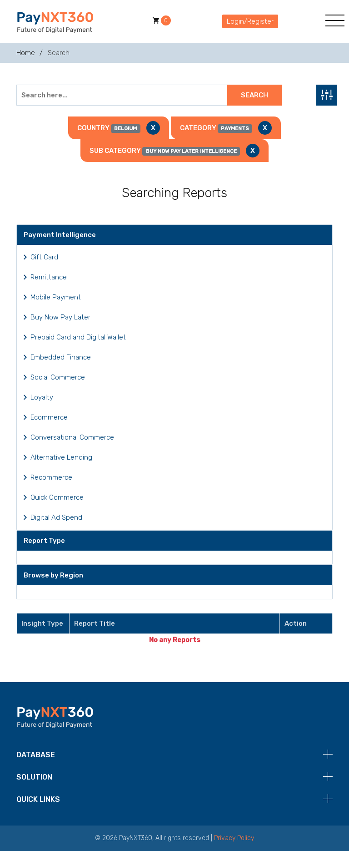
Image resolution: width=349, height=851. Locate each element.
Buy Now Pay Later (60, 317)
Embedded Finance (60, 357)
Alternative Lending (61, 457)
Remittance (48, 277)
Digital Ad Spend (56, 517)
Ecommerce (49, 417)
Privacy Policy (234, 838)
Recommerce (51, 477)
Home (25, 53)
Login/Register (250, 21)
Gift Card (44, 257)
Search (254, 95)
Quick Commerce (57, 497)
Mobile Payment (55, 297)
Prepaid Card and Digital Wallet (78, 337)
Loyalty (41, 397)
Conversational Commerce (72, 437)
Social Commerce (57, 377)
